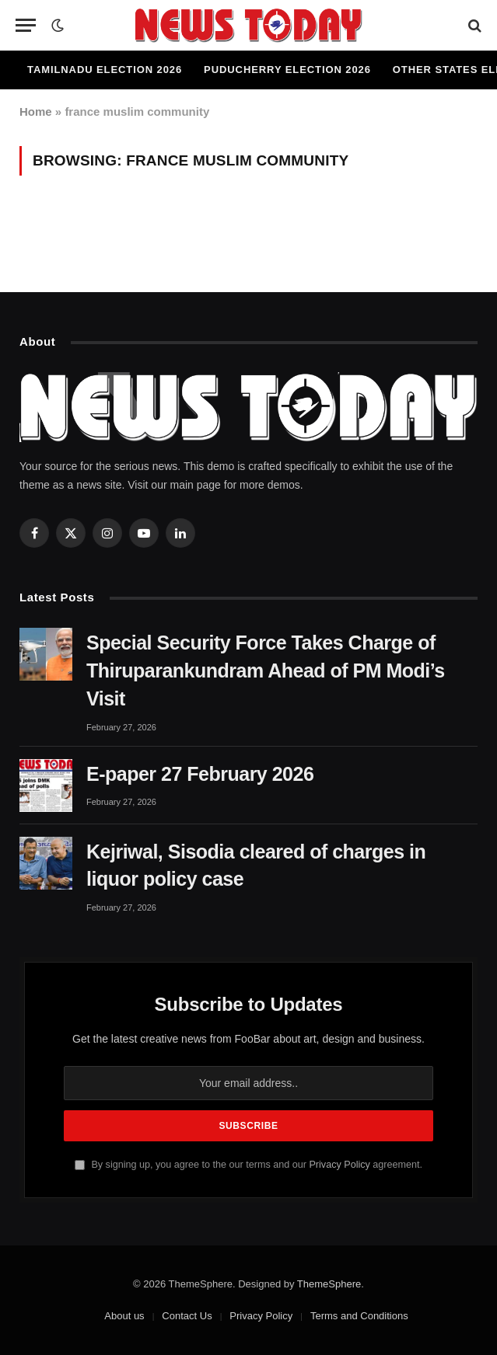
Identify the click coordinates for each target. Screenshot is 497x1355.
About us (124, 1316)
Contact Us (187, 1316)
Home (35, 111)
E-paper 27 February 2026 (199, 774)
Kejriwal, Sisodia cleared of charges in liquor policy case (255, 865)
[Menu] (26, 25)
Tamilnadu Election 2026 (104, 69)
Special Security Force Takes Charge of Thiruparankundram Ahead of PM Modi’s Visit (265, 670)
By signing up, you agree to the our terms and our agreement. (248, 1164)
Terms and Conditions (359, 1316)
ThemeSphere (329, 1284)
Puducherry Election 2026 (287, 69)
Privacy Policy (339, 1164)
